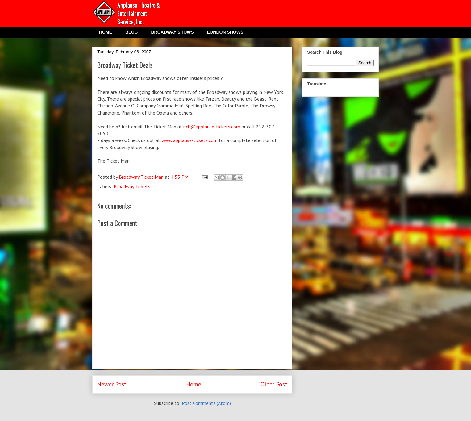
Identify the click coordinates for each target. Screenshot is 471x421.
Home (193, 384)
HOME (105, 32)
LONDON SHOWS (225, 32)
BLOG (131, 32)
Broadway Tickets (132, 186)
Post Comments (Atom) (206, 403)
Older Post (274, 384)
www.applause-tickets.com (189, 140)
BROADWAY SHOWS (172, 32)
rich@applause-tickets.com (211, 126)
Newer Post (112, 384)
